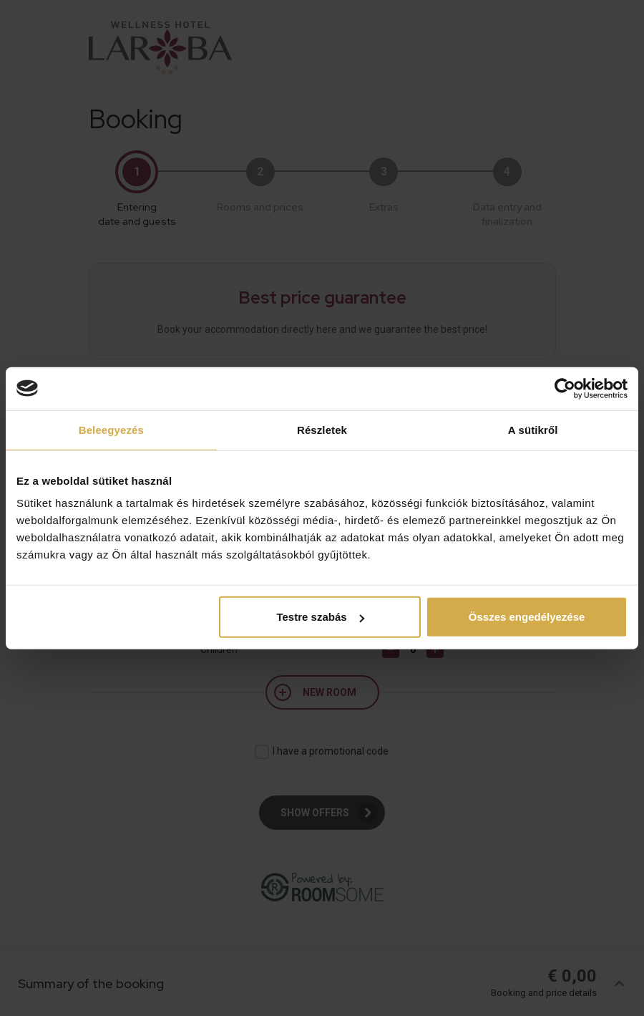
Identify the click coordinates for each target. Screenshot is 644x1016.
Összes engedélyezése (527, 617)
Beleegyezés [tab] (111, 429)
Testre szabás (320, 617)
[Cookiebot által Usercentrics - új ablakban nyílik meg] (565, 388)
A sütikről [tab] (533, 429)
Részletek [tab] (322, 429)
